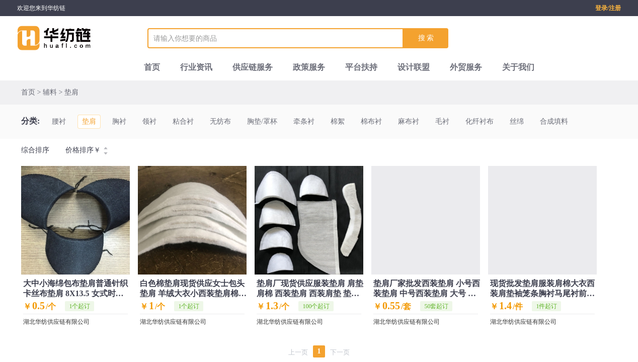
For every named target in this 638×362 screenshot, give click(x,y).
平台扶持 (361, 67)
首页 (152, 67)
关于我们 (518, 67)
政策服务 (309, 67)
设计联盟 (413, 67)
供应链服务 (252, 67)
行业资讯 (196, 67)
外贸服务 (466, 67)
